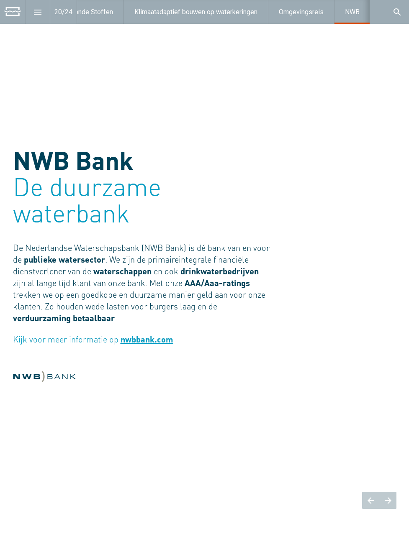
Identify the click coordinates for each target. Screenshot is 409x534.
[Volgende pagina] (387, 500)
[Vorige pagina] (370, 500)
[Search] (397, 12)
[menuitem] (196, 12)
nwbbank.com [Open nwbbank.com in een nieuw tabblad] (147, 340)
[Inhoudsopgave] (38, 12)
